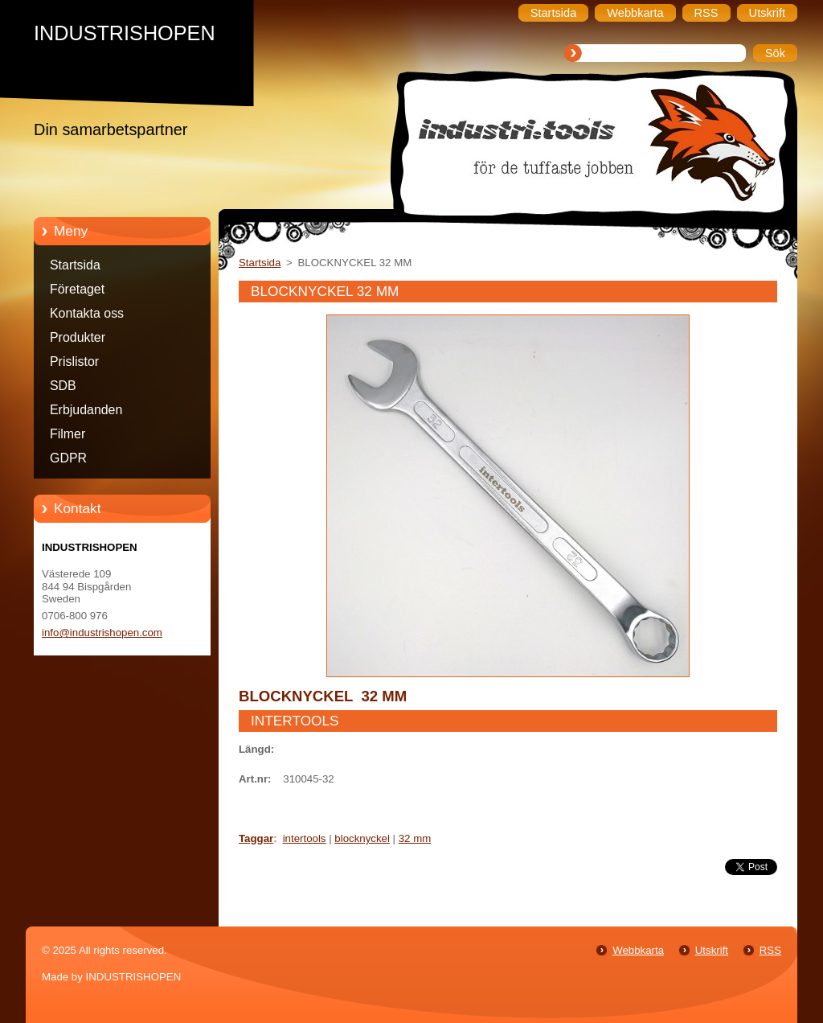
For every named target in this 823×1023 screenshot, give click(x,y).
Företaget (77, 289)
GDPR (68, 458)
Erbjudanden (86, 410)
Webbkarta (638, 950)
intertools (304, 838)
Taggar (256, 838)
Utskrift (711, 950)
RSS (770, 950)
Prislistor (74, 361)
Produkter (77, 337)
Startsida (75, 265)
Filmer (67, 434)
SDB (63, 385)
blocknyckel (362, 838)
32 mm (415, 838)
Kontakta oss (87, 313)
